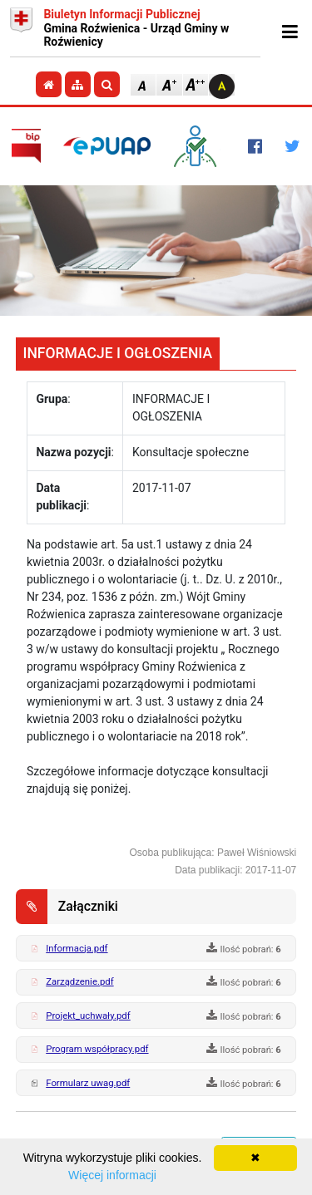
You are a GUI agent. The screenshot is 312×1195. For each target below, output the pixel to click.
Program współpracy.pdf (97, 1049)
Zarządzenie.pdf (79, 981)
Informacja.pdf (76, 948)
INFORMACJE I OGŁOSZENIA (118, 353)
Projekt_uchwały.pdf (88, 1015)
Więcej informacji (112, 1175)
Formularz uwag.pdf (88, 1083)
